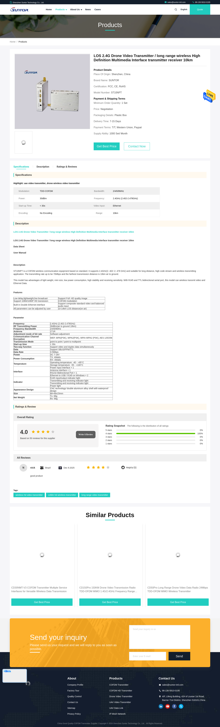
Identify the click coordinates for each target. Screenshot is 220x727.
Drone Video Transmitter (120, 696)
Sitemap (71, 708)
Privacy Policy (74, 714)
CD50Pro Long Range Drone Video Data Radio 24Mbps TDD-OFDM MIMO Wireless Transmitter (177, 589)
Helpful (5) (131, 467)
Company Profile (75, 685)
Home (49, 9)
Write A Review (86, 434)
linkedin (161, 706)
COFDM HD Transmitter (120, 690)
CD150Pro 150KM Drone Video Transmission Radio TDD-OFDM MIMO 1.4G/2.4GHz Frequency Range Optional (107, 589)
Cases (97, 9)
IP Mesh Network (117, 714)
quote (200, 9)
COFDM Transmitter (118, 685)
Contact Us (72, 702)
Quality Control (74, 696)
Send (179, 656)
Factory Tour (73, 690)
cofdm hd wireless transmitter (62, 495)
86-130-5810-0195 (201, 2)
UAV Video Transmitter (120, 702)
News (88, 9)
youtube (167, 706)
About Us (75, 9)
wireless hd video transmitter (29, 495)
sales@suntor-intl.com (175, 2)
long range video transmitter (94, 495)
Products (61, 9)
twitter (181, 706)
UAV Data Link (116, 708)
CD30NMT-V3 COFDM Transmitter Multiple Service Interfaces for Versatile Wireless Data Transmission (39, 589)
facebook (174, 706)
